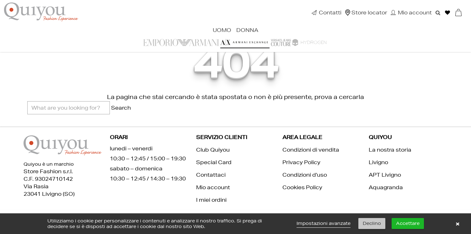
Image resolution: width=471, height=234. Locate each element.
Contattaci (211, 174)
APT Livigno (385, 174)
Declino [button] (372, 223)
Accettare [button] (408, 223)
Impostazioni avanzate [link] (324, 223)
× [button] (457, 224)
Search (121, 107)
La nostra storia (390, 149)
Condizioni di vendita (310, 149)
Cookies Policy (302, 187)
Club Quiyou (213, 149)
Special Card (214, 162)
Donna (247, 30)
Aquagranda (386, 187)
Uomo (222, 30)
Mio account (213, 187)
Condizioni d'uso (304, 174)
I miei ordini (211, 199)
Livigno (378, 162)
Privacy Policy (301, 162)
